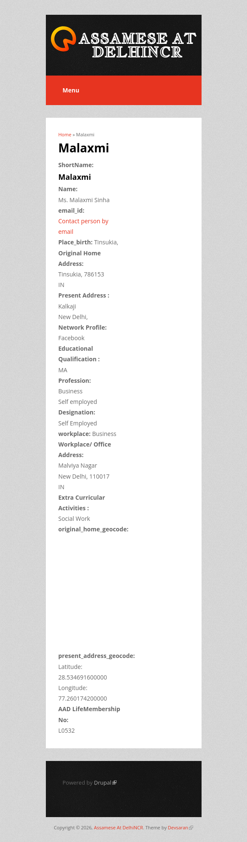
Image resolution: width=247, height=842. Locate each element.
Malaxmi (74, 177)
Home (65, 134)
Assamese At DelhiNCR (118, 827)
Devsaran (180, 827)
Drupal (105, 782)
